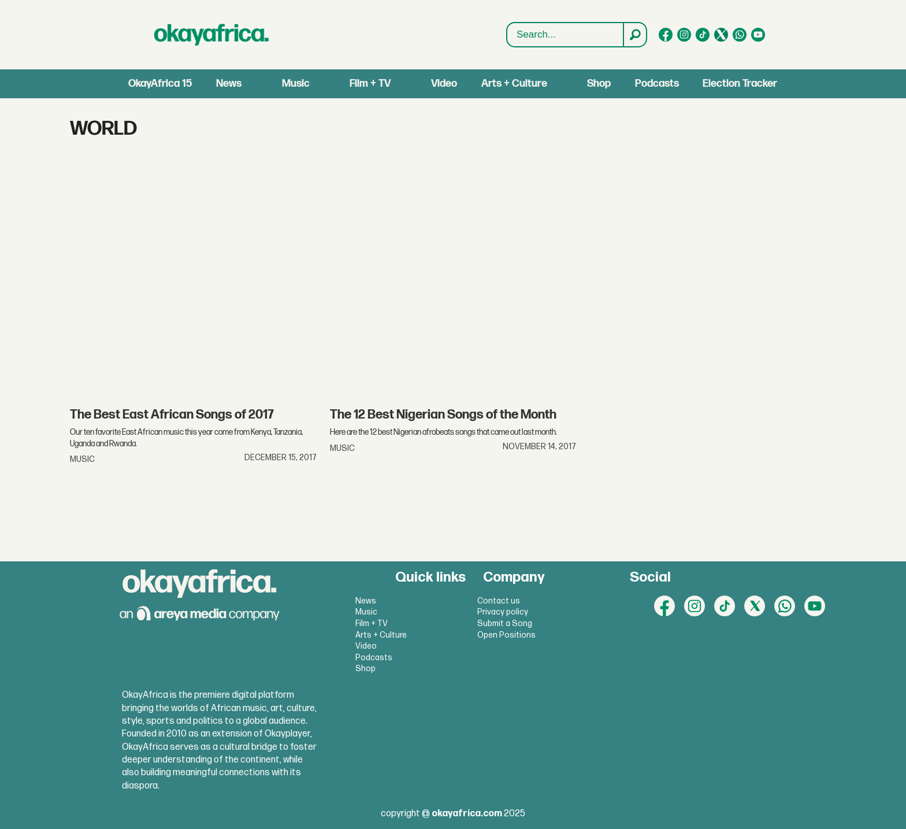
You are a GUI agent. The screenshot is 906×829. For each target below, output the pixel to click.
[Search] (634, 34)
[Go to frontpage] (211, 34)
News (229, 83)
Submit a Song (504, 623)
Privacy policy (502, 612)
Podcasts (657, 83)
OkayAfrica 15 (160, 83)
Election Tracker (740, 83)
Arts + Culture (514, 83)
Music (296, 83)
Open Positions (506, 635)
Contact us (498, 601)
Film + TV (370, 83)
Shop (599, 83)
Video (444, 83)
